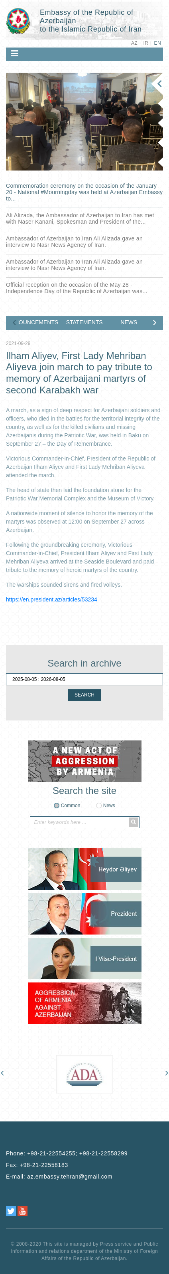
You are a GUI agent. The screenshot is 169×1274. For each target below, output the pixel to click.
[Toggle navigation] (15, 54)
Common (71, 805)
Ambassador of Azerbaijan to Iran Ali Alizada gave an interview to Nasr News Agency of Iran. (74, 241)
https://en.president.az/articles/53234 (51, 599)
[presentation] (14, 323)
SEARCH (84, 695)
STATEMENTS (84, 322)
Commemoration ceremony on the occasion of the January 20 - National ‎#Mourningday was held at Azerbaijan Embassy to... (84, 192)
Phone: (67, 1153)
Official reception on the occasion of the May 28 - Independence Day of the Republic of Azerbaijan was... (76, 288)
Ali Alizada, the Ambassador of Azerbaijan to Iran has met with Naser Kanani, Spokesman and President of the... (80, 218)
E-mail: (59, 1176)
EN (157, 43)
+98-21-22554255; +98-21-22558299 (77, 1153)
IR (145, 43)
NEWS (128, 322)
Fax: (37, 1165)
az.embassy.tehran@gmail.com (69, 1176)
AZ (134, 43)
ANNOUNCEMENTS (38, 322)
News (109, 805)
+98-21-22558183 (44, 1165)
